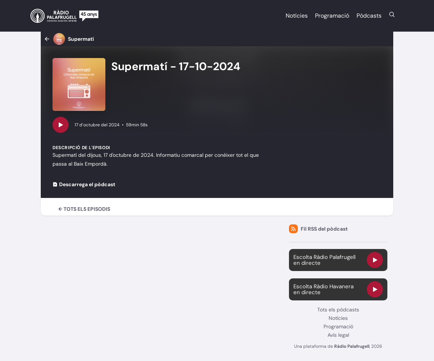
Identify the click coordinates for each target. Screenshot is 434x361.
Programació (332, 15)
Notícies (297, 15)
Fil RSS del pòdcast (318, 228)
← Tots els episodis (84, 209)
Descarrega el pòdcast (84, 184)
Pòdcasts (369, 15)
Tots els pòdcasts (338, 309)
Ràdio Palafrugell (351, 346)
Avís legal (338, 335)
